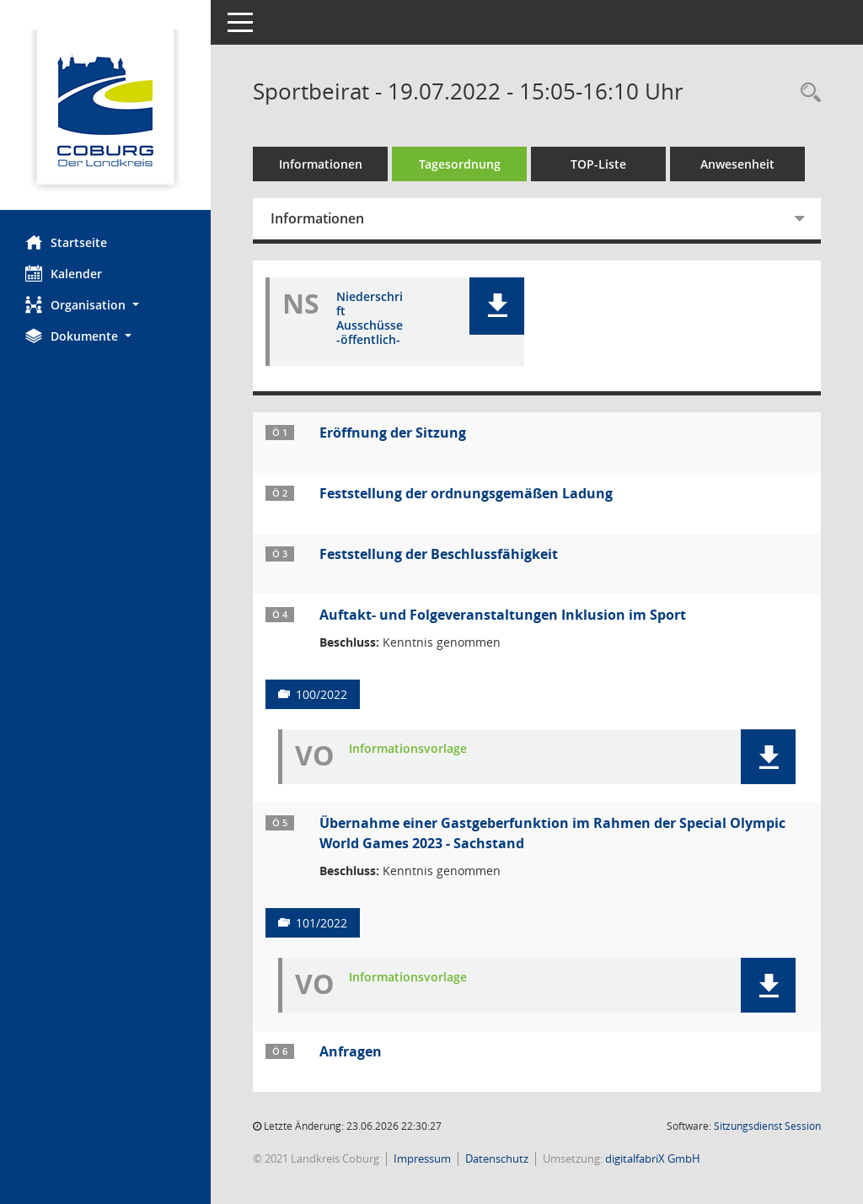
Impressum (422, 1158)
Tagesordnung (460, 164)
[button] (105, 304)
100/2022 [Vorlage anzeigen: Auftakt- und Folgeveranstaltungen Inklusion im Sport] (321, 694)
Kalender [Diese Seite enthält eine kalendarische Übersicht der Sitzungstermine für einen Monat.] (63, 273)
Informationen (320, 164)
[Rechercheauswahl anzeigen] (806, 93)
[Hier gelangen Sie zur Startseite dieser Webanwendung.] (105, 111)
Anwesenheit (737, 164)
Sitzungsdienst (767, 1126)
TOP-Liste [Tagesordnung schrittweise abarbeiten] (598, 164)
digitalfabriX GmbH (652, 1158)
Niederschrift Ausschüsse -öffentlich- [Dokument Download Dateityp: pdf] (369, 318)
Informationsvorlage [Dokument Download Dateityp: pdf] (408, 749)
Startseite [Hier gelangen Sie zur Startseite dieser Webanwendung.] (66, 242)
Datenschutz (496, 1158)
